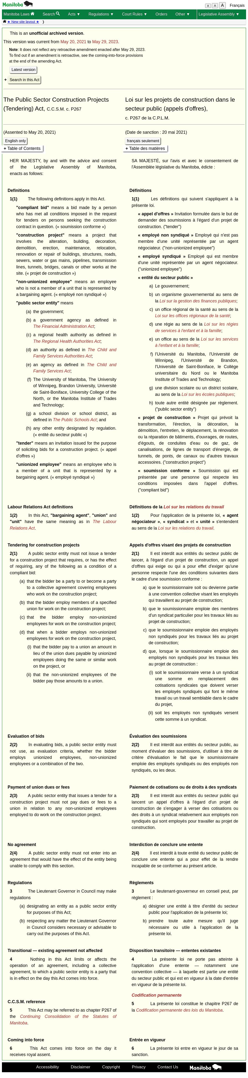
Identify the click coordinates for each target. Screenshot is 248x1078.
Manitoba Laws (18, 14)
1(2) (15, 515)
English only (15, 141)
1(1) (15, 198)
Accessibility (47, 1066)
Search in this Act (24, 80)
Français (237, 5)
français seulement (143, 141)
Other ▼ (182, 14)
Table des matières (147, 148)
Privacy (139, 1066)
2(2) (15, 744)
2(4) (15, 853)
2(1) (15, 553)
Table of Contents (23, 148)
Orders (161, 14)
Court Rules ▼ (134, 14)
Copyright (111, 1066)
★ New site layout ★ (23, 22)
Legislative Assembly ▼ (219, 14)
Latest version (24, 70)
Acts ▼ (74, 14)
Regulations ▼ (101, 14)
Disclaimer (80, 1066)
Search (51, 14)
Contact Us (167, 1066)
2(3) (15, 795)
